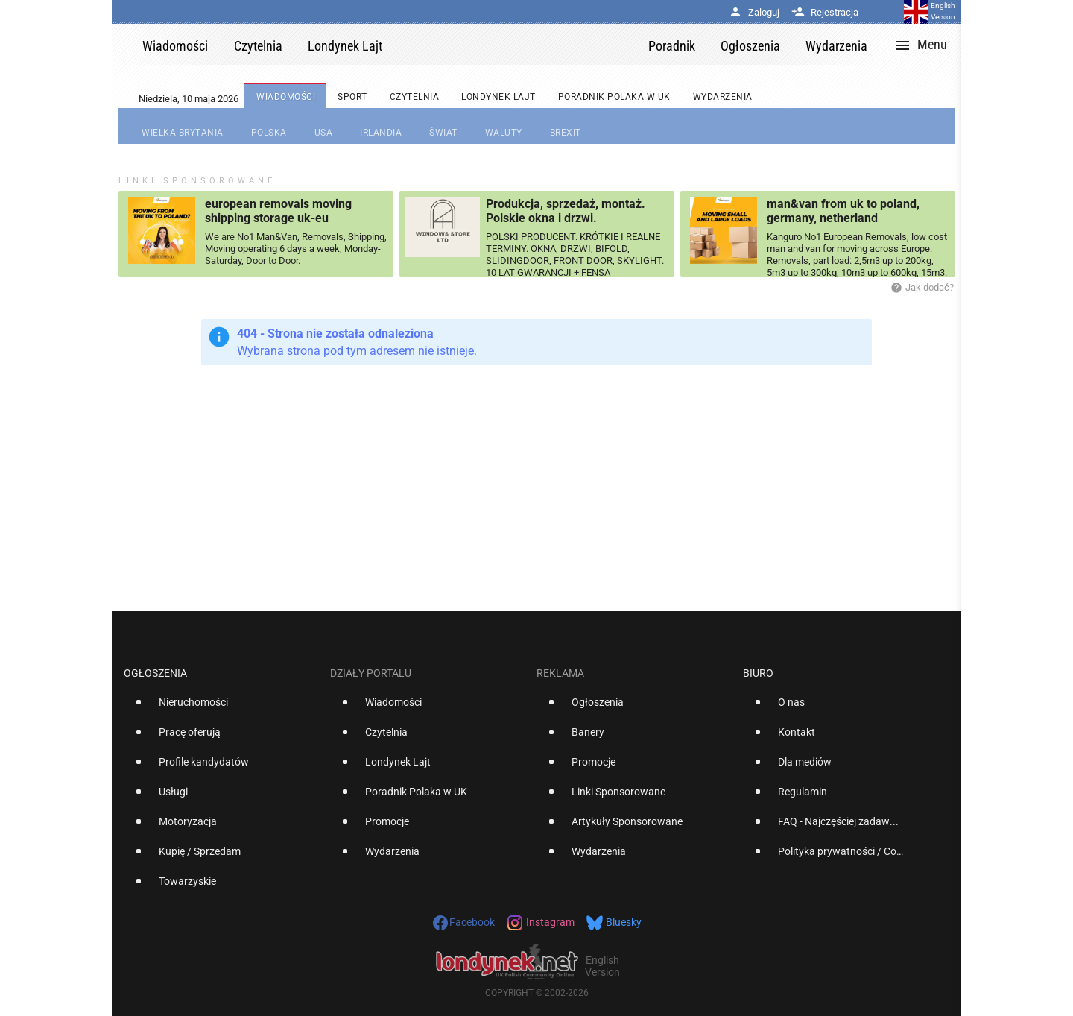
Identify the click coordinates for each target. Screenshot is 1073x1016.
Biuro (758, 673)
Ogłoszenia (155, 673)
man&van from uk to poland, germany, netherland (843, 211)
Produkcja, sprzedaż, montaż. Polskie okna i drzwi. (565, 211)
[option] (221, 708)
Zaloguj (754, 12)
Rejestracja (824, 12)
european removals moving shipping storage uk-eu (278, 211)
